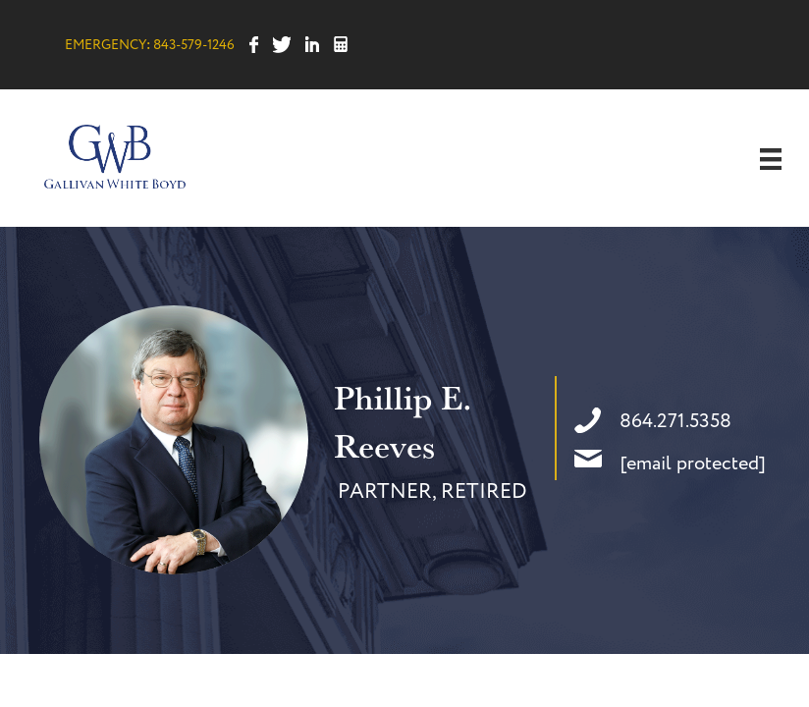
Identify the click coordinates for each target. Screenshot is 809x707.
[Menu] (770, 159)
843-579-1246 (194, 44)
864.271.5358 (675, 421)
